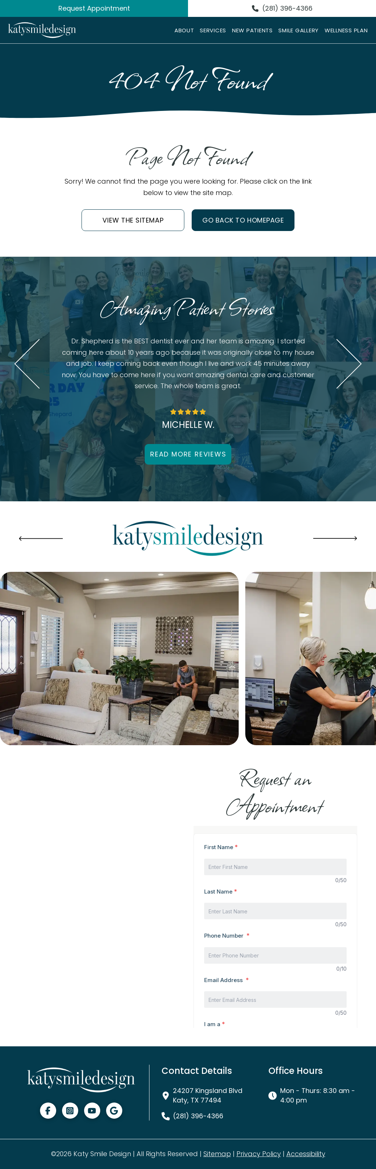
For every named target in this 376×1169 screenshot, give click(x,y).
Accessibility (305, 1153)
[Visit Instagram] (70, 1111)
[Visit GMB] (114, 1111)
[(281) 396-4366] (282, 8)
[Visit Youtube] (92, 1111)
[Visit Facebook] (48, 1111)
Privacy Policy (258, 1153)
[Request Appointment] (94, 8)
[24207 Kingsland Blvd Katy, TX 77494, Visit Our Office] (206, 1095)
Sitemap (217, 1153)
